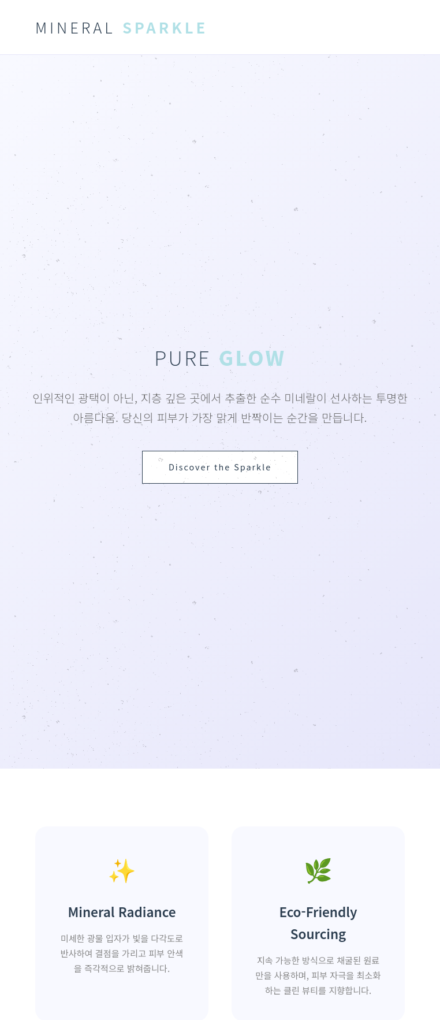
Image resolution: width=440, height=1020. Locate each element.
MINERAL (121, 27)
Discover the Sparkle (220, 467)
